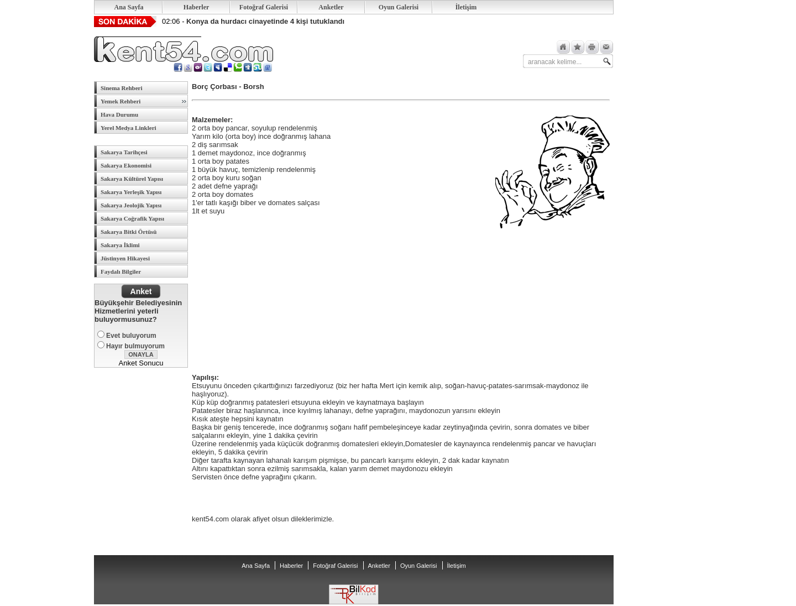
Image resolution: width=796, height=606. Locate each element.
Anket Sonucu (141, 363)
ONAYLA (140, 354)
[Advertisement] (275, 294)
